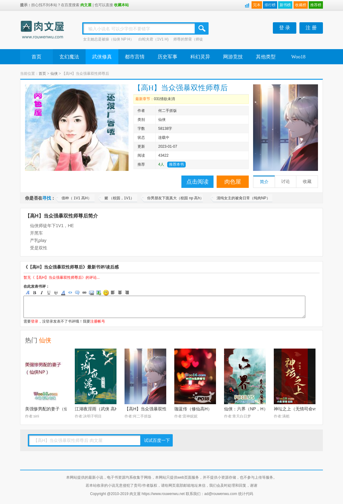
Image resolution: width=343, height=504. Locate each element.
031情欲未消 (164, 99)
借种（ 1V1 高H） (76, 198)
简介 (264, 182)
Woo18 (298, 56)
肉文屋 (85, 5)
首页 (36, 56)
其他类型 (266, 56)
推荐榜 (315, 5)
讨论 (285, 181)
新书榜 (285, 5)
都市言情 (135, 56)
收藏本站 (121, 5)
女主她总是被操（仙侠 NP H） (108, 39)
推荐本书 (176, 164)
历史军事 (167, 56)
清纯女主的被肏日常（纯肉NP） (243, 198)
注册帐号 (97, 321)
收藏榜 (300, 5)
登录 (34, 321)
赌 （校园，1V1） (119, 198)
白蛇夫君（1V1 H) (153, 39)
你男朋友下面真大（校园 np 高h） (175, 198)
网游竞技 (233, 56)
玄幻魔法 (69, 56)
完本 (256, 5)
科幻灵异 (200, 56)
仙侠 (54, 73)
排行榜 (270, 5)
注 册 (311, 27)
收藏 (307, 181)
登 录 (284, 27)
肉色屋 (232, 182)
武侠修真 (102, 56)
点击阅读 (197, 182)
